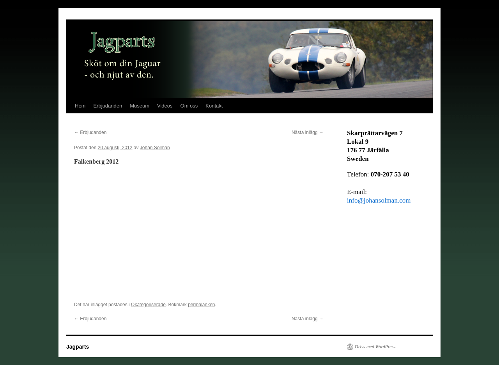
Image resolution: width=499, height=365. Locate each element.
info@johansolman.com (379, 200)
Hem (80, 106)
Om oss (189, 106)
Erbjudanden (107, 106)
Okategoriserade (148, 304)
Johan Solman (155, 147)
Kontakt (214, 106)
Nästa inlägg (308, 132)
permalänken (201, 304)
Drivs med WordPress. (375, 346)
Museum (139, 106)
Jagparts (77, 347)
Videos (165, 106)
